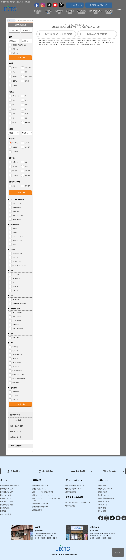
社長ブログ (103, 492)
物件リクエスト (15, 431)
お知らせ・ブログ (105, 489)
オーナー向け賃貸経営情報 (43, 492)
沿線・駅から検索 (16, 426)
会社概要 (109, 12)
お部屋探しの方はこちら (99, 5)
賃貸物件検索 (15, 415)
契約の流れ (6, 508)
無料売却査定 (71, 492)
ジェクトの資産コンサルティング (79, 502)
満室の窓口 (38, 510)
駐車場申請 (78, 471)
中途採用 (102, 511)
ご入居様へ (75, 5)
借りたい (37, 12)
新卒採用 (102, 508)
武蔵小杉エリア (7, 489)
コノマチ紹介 (6, 495)
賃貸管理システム (40, 489)
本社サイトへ (104, 505)
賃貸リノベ (81, 12)
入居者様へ (14, 471)
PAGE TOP (118, 552)
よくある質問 (6, 514)
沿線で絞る (26, 30)
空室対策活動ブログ (41, 507)
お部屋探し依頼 (7, 505)
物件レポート (6, 498)
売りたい (59, 12)
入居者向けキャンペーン (75, 489)
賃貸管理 (69, 12)
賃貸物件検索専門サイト (10, 486)
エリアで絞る (14, 30)
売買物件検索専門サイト (75, 486)
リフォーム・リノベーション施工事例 (47, 499)
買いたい (48, 12)
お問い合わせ (110, 471)
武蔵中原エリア (7, 492)
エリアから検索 (15, 420)
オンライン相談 (7, 501)
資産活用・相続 (96, 12)
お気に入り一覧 (15, 437)
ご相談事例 (71, 506)
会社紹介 (102, 486)
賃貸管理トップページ (42, 486)
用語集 (4, 511)
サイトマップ (104, 501)
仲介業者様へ (46, 471)
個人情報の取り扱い (106, 498)
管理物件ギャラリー (41, 503)
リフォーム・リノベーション (44, 495)
